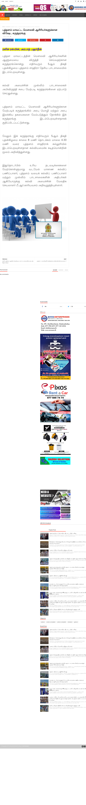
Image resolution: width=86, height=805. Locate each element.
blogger (45, 280)
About (6, 1)
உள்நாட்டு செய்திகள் (72, 363)
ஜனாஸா (70, 365)
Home (3, 1)
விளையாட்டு (28, 14)
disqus (56, 280)
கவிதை (21, 14)
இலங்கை (8, 14)
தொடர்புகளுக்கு (43, 14)
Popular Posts (68, 251)
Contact (11, 1)
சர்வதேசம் (14, 14)
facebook (50, 280)
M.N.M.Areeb (26, 508)
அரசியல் (35, 14)
